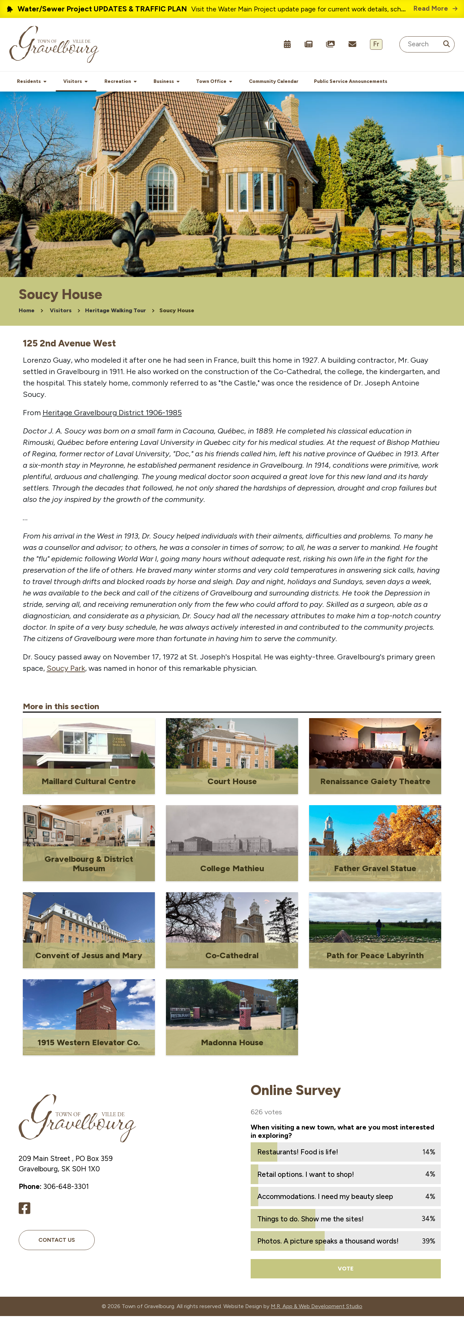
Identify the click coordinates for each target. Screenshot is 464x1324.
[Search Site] (427, 44)
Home (27, 318)
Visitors (61, 318)
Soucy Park (66, 676)
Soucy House (176, 318)
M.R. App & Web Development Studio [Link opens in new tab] (316, 1314)
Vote (346, 1276)
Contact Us (56, 1248)
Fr (376, 44)
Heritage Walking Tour (115, 318)
